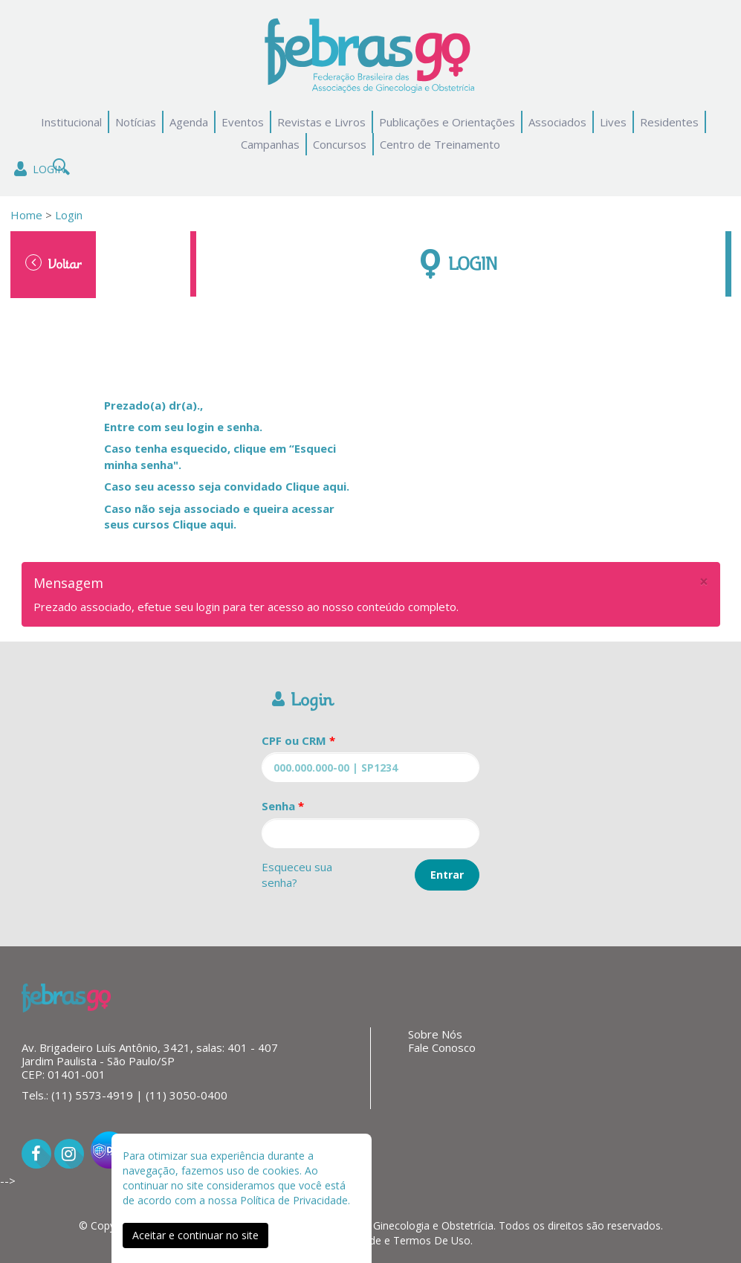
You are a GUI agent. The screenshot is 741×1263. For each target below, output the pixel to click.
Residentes (669, 121)
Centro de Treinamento (440, 144)
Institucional (71, 121)
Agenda (188, 121)
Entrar (447, 875)
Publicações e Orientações (447, 121)
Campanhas (270, 144)
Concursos (339, 144)
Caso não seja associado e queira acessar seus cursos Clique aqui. (219, 516)
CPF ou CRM (298, 740)
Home (26, 214)
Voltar (53, 263)
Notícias (135, 121)
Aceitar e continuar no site (195, 1235)
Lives (613, 121)
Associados (557, 121)
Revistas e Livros (321, 121)
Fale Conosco (442, 1047)
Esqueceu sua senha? (297, 874)
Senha (283, 805)
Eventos (242, 121)
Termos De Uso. (433, 1240)
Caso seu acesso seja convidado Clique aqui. (226, 486)
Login (38, 169)
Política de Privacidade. (295, 1200)
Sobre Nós (435, 1034)
